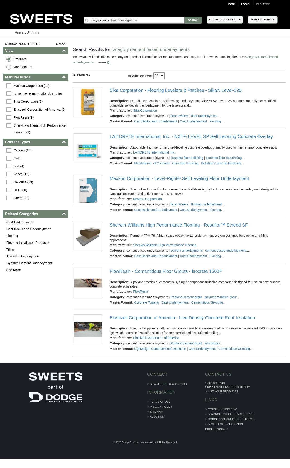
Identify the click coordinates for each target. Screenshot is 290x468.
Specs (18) (21, 174)
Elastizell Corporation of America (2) (40, 109)
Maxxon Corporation (147, 199)
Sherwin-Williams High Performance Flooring (164, 245)
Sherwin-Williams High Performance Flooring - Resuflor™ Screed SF (179, 224)
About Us (157, 416)
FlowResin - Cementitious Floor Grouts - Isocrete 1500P (166, 271)
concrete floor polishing (187, 158)
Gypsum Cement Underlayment (29, 263)
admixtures (212, 343)
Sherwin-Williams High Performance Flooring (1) (40, 129)
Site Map (156, 411)
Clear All (61, 44)
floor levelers (179, 116)
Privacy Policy (161, 406)
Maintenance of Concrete (151, 163)
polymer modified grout (220, 297)
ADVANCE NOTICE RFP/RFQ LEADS (231, 414)
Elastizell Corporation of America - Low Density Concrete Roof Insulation (182, 317)
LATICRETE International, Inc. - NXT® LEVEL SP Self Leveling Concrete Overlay (191, 136)
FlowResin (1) (24, 117)
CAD (17, 158)
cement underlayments (187, 250)
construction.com (222, 409)
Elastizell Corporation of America (156, 338)
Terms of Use (160, 401)
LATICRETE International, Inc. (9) (38, 93)
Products (19, 59)
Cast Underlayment (20, 222)
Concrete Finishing (185, 163)
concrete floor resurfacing (224, 158)
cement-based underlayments (226, 250)
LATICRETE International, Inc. (154, 152)
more (102, 62)
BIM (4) (19, 166)
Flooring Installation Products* (28, 242)
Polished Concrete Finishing (221, 163)
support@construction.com (227, 387)
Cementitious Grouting (207, 302)
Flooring (12, 236)
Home (231, 4)
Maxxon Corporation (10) (32, 86)
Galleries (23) (23, 182)
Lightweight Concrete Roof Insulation (160, 349)
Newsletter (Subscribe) (168, 383)
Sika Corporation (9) (28, 101)
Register (263, 4)
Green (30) (21, 198)
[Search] (143, 20)
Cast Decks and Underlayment (28, 229)
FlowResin (140, 291)
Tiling (10, 249)
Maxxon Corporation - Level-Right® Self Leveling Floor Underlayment (179, 178)
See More (13, 270)
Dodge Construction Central (231, 419)
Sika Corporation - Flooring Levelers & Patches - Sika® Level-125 (176, 90)
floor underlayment (204, 116)
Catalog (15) (22, 150)
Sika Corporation (145, 110)
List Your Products (223, 391)
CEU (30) (20, 190)
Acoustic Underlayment (23, 256)
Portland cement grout (186, 297)
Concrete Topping (146, 302)
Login (245, 4)
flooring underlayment (206, 204)
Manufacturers (23, 67)
